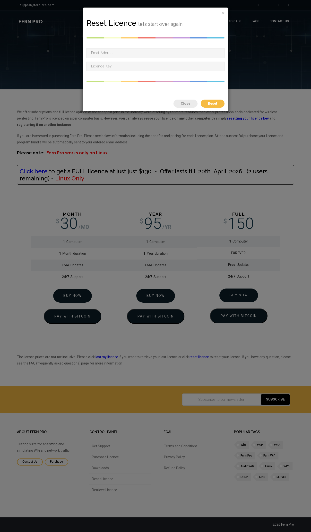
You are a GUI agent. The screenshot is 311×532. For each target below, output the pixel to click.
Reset (212, 103)
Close (185, 103)
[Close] (223, 13)
